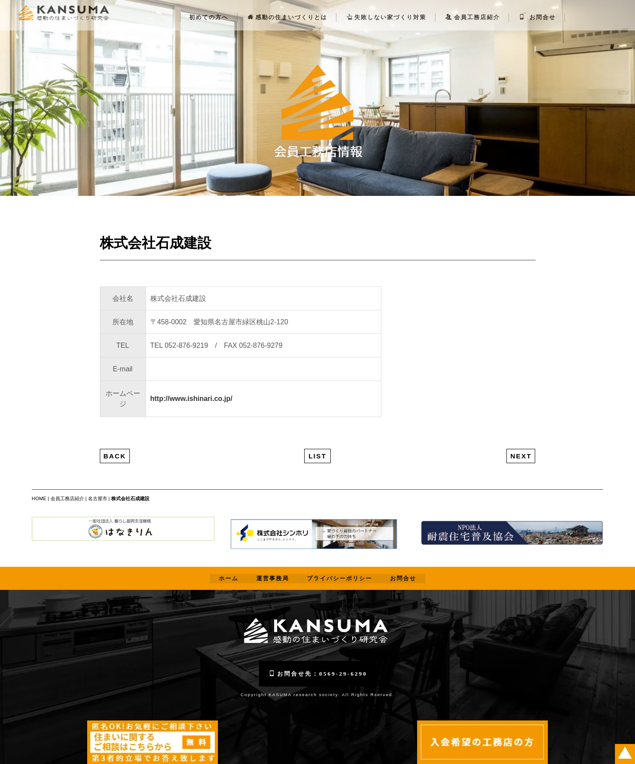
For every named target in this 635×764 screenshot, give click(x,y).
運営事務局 (272, 570)
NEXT (521, 447)
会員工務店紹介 (472, 9)
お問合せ (537, 9)
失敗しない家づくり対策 (386, 9)
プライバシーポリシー (339, 570)
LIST (317, 447)
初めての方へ (208, 9)
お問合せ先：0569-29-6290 (318, 665)
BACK (114, 447)
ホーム (228, 570)
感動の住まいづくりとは (287, 9)
